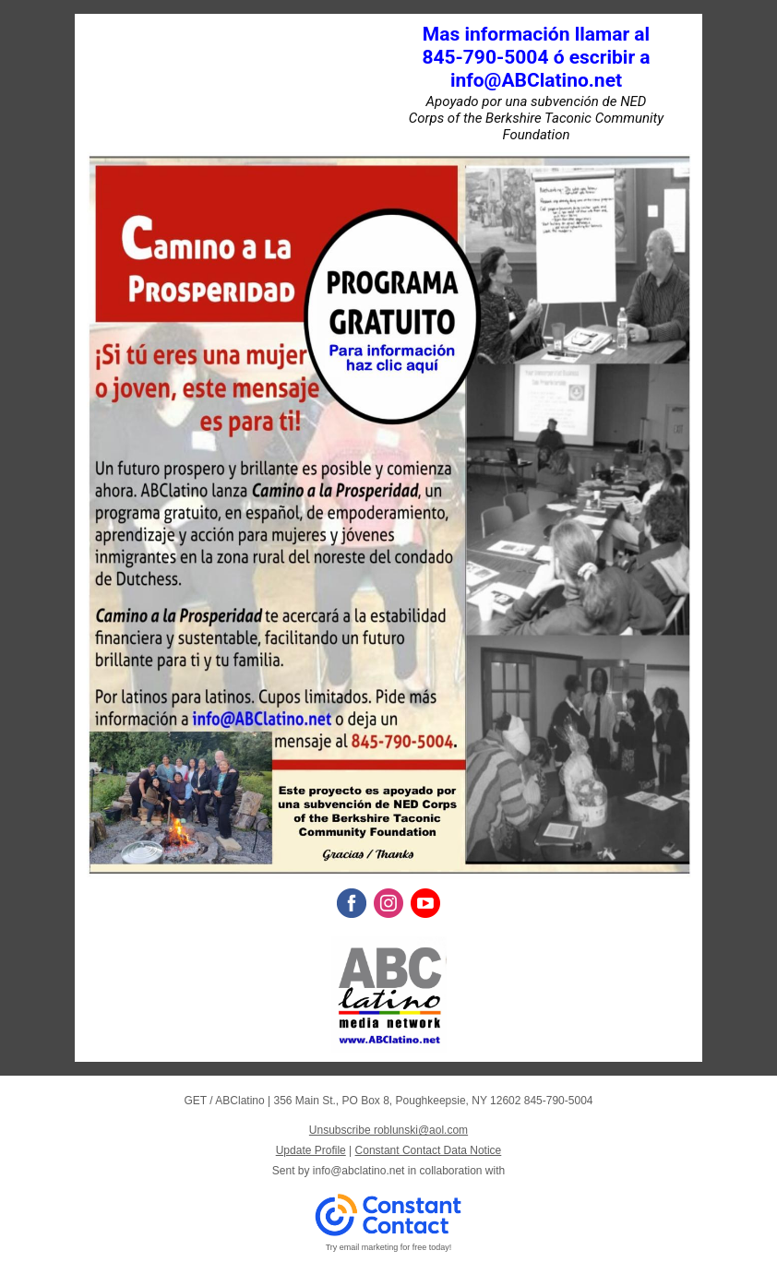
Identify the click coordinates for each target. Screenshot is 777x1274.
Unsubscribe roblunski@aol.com (388, 1130)
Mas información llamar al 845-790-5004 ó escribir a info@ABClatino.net (536, 57)
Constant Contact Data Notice (428, 1150)
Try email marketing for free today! (389, 1247)
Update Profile (311, 1150)
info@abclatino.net (359, 1170)
